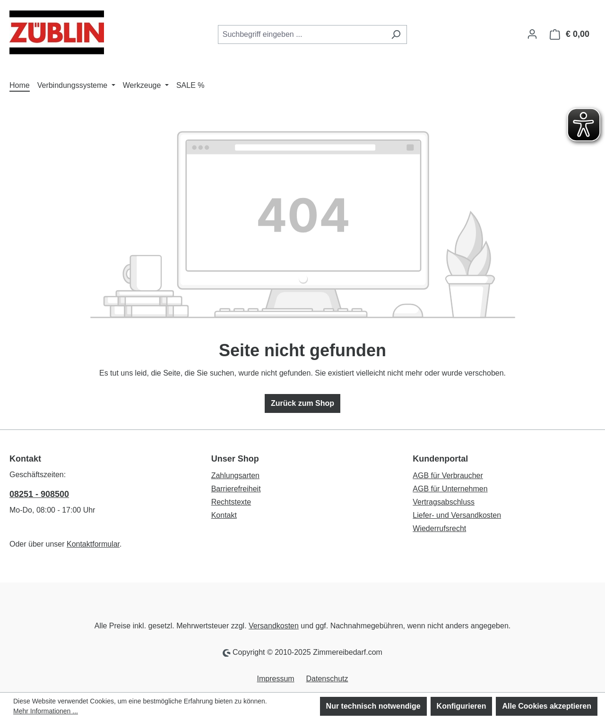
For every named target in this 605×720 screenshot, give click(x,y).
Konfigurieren (461, 706)
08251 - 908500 (39, 494)
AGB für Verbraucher (448, 475)
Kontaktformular (93, 544)
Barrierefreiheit (236, 489)
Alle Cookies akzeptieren (546, 706)
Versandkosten (274, 626)
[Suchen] (396, 34)
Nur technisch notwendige (373, 706)
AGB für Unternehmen (450, 489)
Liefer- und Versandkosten (457, 515)
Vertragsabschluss (444, 502)
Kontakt (224, 515)
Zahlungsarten (235, 475)
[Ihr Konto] (532, 34)
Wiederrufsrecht (439, 528)
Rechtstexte (231, 502)
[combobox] (301, 34)
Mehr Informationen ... (45, 711)
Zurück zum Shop (302, 403)
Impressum (275, 679)
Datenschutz (327, 679)
